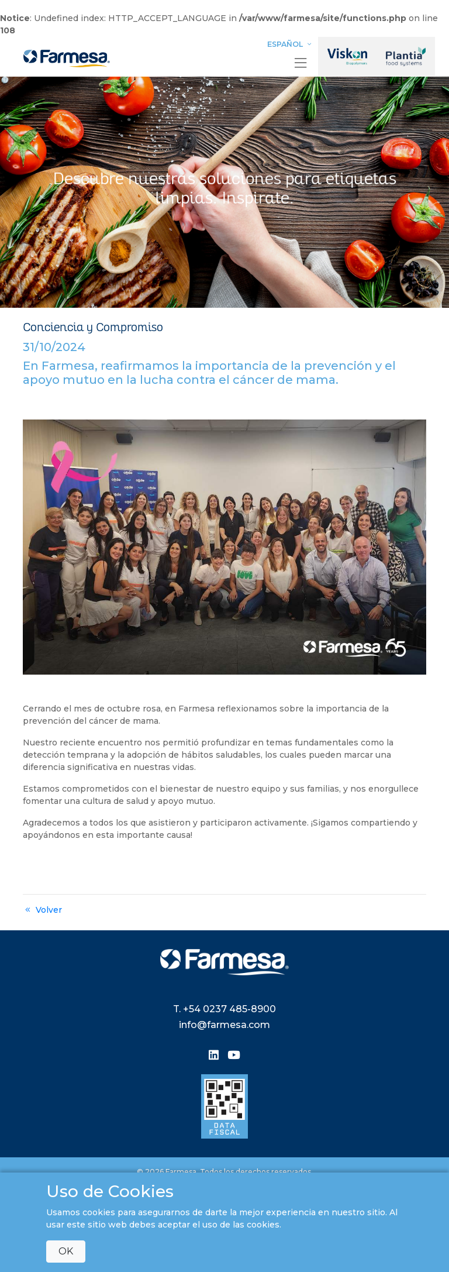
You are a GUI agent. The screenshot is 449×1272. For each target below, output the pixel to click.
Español (290, 44)
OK (65, 1251)
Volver (42, 910)
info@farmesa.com (224, 1024)
